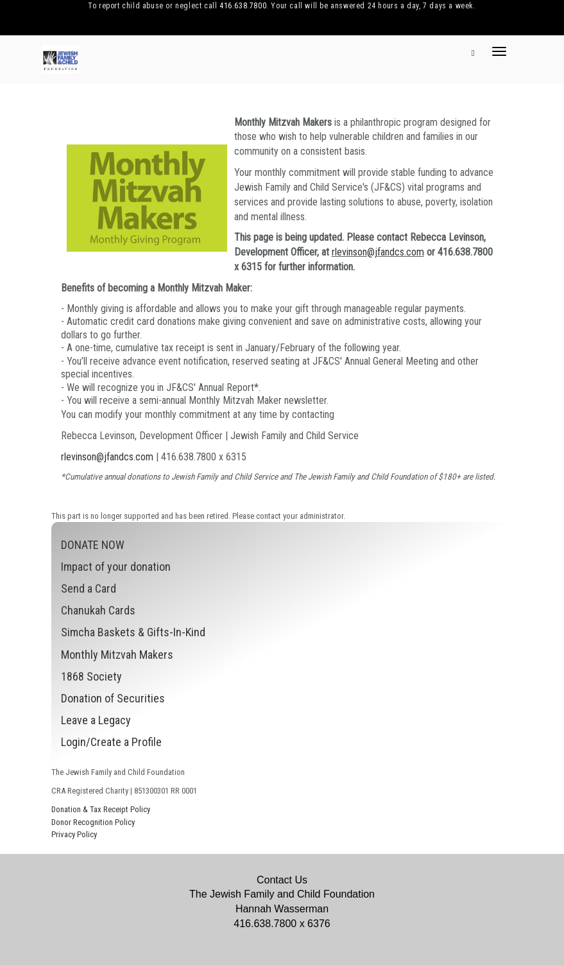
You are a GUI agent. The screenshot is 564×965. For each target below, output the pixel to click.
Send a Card (88, 588)
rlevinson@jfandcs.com (378, 252)
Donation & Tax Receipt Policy (100, 809)
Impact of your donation (116, 566)
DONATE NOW (92, 545)
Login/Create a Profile (111, 742)
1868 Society (91, 676)
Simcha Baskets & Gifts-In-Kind (133, 632)
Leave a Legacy (96, 720)
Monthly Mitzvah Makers (117, 654)
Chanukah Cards (98, 610)
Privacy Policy (74, 834)
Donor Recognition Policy (93, 822)
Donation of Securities (113, 698)
